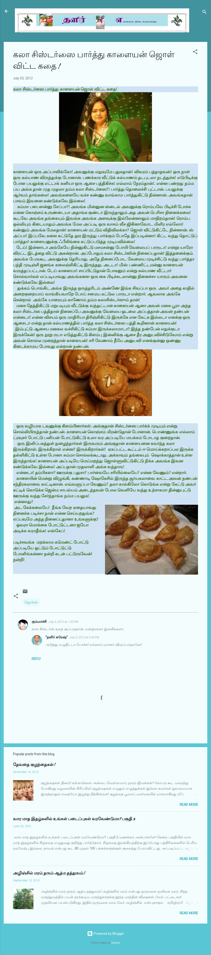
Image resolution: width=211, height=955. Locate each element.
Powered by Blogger (105, 933)
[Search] (204, 13)
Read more (189, 805)
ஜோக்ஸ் (31, 602)
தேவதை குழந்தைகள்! (34, 765)
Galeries (115, 942)
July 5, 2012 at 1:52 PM (63, 621)
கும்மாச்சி (39, 622)
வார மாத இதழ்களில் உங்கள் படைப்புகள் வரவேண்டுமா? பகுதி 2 (74, 819)
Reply (36, 659)
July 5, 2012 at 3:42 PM (84, 637)
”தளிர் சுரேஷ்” (57, 637)
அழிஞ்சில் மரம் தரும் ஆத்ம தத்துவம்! (49, 873)
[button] (195, 52)
